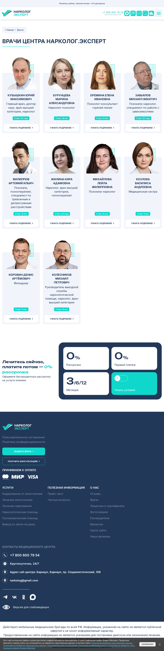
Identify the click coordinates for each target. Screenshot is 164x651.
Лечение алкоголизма (17, 499)
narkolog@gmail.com (20, 580)
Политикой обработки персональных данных (112, 643)
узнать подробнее (20, 128)
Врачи (94, 499)
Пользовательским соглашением (62, 645)
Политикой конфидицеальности (92, 645)
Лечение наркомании (17, 506)
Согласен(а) (147, 644)
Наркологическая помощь (20, 512)
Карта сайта (98, 530)
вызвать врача (22, 451)
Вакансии (96, 524)
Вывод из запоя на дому (18, 524)
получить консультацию (23, 461)
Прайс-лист (55, 493)
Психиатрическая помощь (20, 518)
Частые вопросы (59, 499)
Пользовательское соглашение (23, 437)
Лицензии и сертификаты (107, 506)
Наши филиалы (100, 536)
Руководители (99, 518)
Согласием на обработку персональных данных (24, 645)
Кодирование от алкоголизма (22, 493)
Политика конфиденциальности (23, 441)
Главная (9, 30)
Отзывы (95, 493)
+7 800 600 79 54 (112, 13)
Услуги (7, 487)
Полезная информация (66, 487)
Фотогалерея (99, 512)
